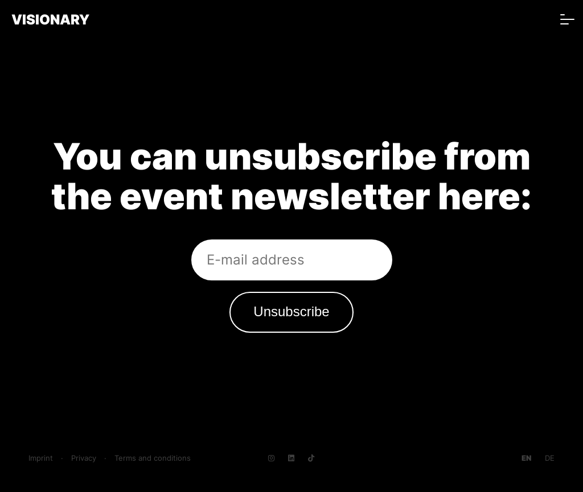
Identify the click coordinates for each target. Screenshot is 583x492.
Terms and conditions (152, 458)
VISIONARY (50, 19)
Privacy (83, 458)
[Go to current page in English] (526, 458)
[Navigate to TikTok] (311, 458)
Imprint (40, 458)
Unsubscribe (291, 311)
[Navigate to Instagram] (271, 458)
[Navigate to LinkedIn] (291, 458)
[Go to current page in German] (549, 458)
